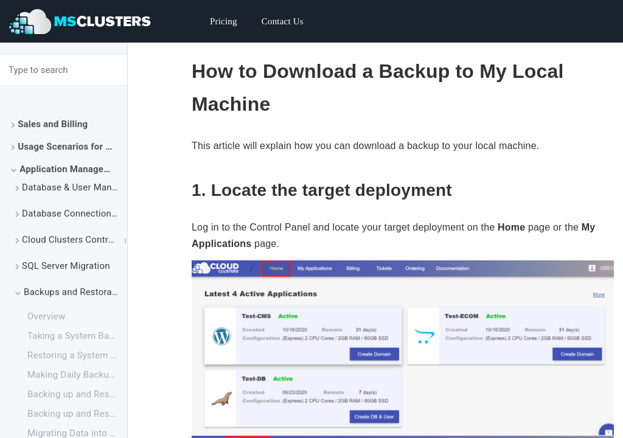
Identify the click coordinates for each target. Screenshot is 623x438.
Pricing (223, 21)
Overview (46, 316)
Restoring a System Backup (77, 355)
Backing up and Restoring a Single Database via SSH (77, 394)
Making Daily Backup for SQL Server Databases (77, 374)
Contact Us (283, 21)
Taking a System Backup (77, 335)
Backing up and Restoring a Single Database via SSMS (77, 413)
